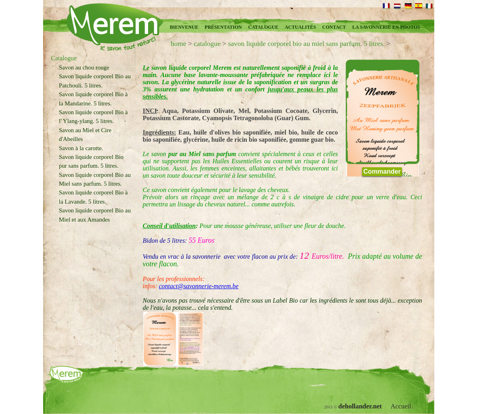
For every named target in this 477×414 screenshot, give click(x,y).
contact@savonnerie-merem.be (198, 286)
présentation (223, 27)
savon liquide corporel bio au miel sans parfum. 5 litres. (306, 44)
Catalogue (263, 27)
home (178, 44)
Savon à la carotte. (81, 148)
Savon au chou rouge (84, 67)
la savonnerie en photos (386, 27)
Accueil (400, 406)
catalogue (207, 44)
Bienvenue (184, 27)
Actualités (300, 27)
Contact (334, 27)
